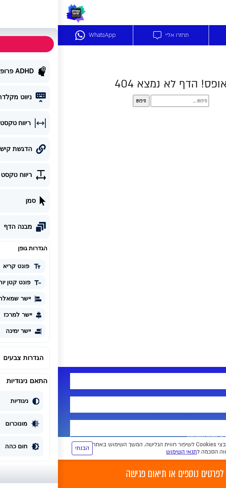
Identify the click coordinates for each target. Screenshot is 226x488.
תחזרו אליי (113, 35)
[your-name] (113, 381)
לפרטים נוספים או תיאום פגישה (117, 474)
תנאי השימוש (123, 452)
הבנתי (24, 448)
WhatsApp (37, 35)
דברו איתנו (189, 35)
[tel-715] (113, 404)
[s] (122, 101)
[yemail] (113, 428)
